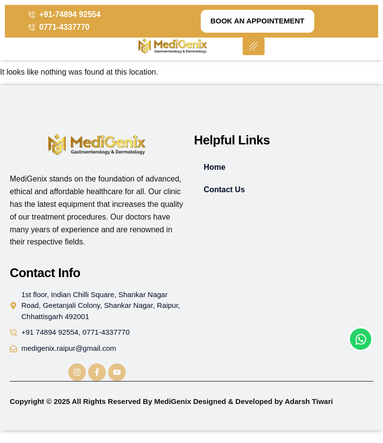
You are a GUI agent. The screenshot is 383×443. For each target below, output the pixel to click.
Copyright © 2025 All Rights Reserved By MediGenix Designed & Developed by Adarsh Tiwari (171, 401)
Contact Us (224, 189)
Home (214, 167)
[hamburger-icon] (254, 47)
